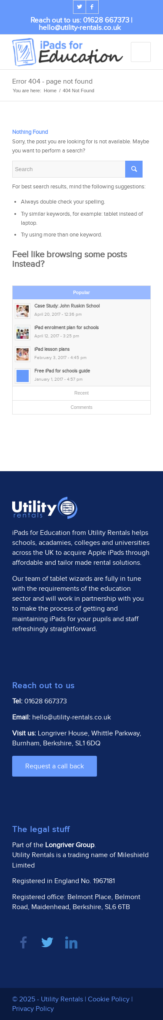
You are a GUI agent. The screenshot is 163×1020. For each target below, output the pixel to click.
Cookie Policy (109, 999)
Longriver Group (69, 845)
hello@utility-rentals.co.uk (80, 27)
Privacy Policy (33, 1009)
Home (50, 90)
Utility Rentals (109, 533)
